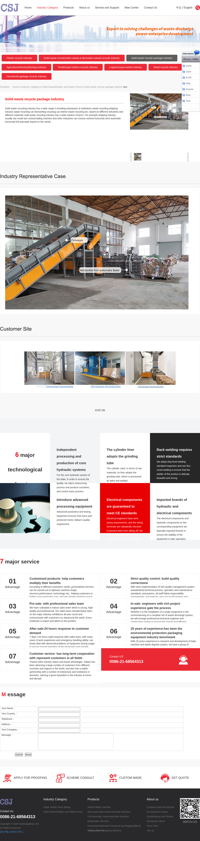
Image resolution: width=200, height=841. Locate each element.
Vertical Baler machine (99, 807)
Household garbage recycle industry (26, 76)
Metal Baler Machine (98, 821)
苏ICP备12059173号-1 (11, 831)
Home (28, 7)
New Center (131, 7)
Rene (188, 95)
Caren (188, 72)
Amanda (189, 89)
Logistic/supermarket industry (125, 67)
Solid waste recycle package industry (151, 58)
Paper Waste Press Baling (56, 807)
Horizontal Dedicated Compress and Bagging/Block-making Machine (114, 826)
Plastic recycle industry (19, 58)
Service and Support (107, 7)
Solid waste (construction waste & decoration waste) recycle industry (82, 58)
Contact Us (150, 7)
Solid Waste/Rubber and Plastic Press (62, 87)
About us (84, 7)
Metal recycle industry (166, 67)
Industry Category (47, 7)
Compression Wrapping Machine (104, 830)
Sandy (189, 66)
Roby (188, 83)
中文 (179, 7)
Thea (188, 101)
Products (68, 7)
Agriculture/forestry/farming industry (26, 67)
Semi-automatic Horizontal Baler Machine (109, 811)
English (188, 7)
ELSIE (189, 77)
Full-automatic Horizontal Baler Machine (108, 816)
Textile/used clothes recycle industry (78, 67)
